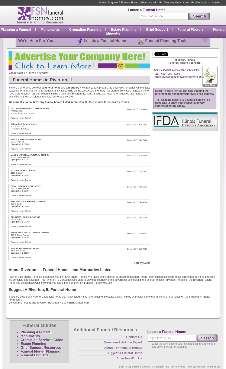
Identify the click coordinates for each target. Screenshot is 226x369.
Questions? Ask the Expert (123, 342)
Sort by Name (142, 262)
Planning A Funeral (36, 332)
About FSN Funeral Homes (123, 347)
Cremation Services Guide (42, 340)
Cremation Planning (85, 29)
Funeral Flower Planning (40, 351)
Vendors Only (172, 2)
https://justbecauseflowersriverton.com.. (179, 76)
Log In (216, 2)
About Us (188, 2)
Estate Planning (123, 29)
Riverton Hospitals (48, 302)
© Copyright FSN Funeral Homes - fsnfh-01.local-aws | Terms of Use (186, 367)
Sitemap (146, 367)
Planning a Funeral (16, 29)
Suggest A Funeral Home (123, 2)
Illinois (32, 72)
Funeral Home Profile (21, 118)
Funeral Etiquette (35, 355)
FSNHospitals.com (78, 302)
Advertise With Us (151, 2)
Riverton (44, 72)
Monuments (50, 29)
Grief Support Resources (41, 347)
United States (17, 72)
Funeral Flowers (190, 29)
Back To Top (125, 367)
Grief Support (157, 29)
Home (102, 2)
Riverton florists (172, 90)
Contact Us (203, 2)
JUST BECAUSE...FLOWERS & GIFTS (176, 69)
